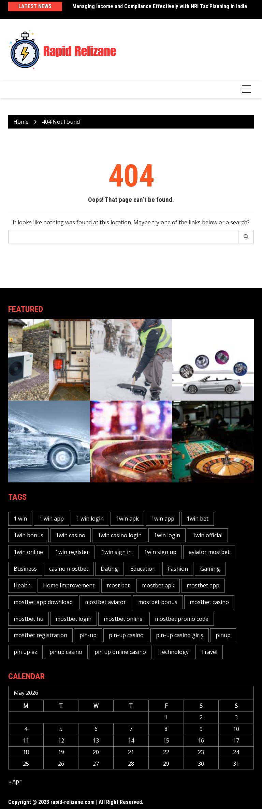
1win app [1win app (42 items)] (162, 518)
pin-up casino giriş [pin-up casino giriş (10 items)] (179, 635)
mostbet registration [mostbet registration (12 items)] (40, 635)
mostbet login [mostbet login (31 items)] (73, 619)
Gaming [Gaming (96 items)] (210, 568)
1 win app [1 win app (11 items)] (51, 518)
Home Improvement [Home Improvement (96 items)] (68, 585)
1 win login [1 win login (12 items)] (90, 518)
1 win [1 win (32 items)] (20, 518)
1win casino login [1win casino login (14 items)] (120, 535)
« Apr (14, 781)
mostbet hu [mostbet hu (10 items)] (28, 619)
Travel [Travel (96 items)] (209, 652)
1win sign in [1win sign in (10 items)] (116, 552)
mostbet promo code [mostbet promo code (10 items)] (181, 619)
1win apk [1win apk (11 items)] (127, 518)
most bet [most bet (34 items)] (118, 585)
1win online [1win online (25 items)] (28, 552)
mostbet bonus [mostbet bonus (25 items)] (157, 602)
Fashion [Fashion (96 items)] (178, 568)
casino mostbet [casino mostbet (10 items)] (68, 568)
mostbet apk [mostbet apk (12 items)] (158, 585)
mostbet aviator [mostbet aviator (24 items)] (105, 602)
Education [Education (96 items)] (143, 568)
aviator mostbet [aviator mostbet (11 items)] (209, 552)
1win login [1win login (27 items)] (167, 535)
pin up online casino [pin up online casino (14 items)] (120, 652)
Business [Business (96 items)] (25, 568)
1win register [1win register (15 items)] (72, 552)
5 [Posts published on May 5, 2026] (60, 729)
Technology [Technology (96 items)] (173, 652)
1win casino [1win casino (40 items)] (70, 535)
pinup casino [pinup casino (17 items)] (65, 652)
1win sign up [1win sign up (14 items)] (160, 552)
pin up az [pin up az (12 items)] (25, 652)
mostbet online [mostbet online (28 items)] (123, 619)
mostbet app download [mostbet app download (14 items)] (43, 602)
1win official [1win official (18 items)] (207, 535)
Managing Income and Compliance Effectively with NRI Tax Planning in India (159, 6)
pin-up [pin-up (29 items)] (88, 635)
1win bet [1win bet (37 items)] (197, 518)
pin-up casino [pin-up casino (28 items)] (126, 635)
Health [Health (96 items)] (22, 585)
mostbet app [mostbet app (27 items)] (203, 585)
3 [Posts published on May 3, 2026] (236, 717)
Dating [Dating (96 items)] (109, 568)
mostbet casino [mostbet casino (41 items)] (209, 602)
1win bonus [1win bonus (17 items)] (28, 535)
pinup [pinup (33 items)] (223, 635)
